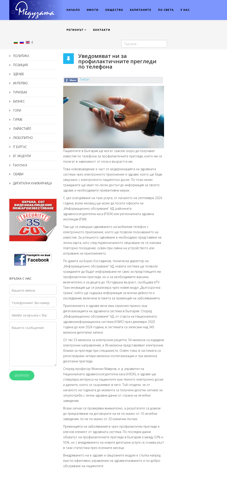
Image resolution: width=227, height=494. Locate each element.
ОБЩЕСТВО (114, 9)
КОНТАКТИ (101, 29)
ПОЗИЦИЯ (20, 65)
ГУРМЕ (17, 119)
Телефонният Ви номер (31, 302)
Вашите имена (23, 290)
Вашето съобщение (28, 327)
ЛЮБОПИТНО (22, 138)
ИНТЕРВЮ (20, 83)
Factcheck (19, 165)
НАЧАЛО (73, 9)
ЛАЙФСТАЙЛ (21, 128)
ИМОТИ (92, 9)
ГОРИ (16, 110)
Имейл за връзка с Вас (29, 315)
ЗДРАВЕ (18, 74)
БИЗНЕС (18, 101)
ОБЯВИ (17, 174)
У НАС (185, 9)
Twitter (84, 79)
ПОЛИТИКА (20, 56)
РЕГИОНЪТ (75, 29)
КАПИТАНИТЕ (140, 9)
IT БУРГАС (19, 147)
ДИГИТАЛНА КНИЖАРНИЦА (32, 183)
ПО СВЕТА (166, 9)
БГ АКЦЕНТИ (21, 156)
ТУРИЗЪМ (19, 92)
